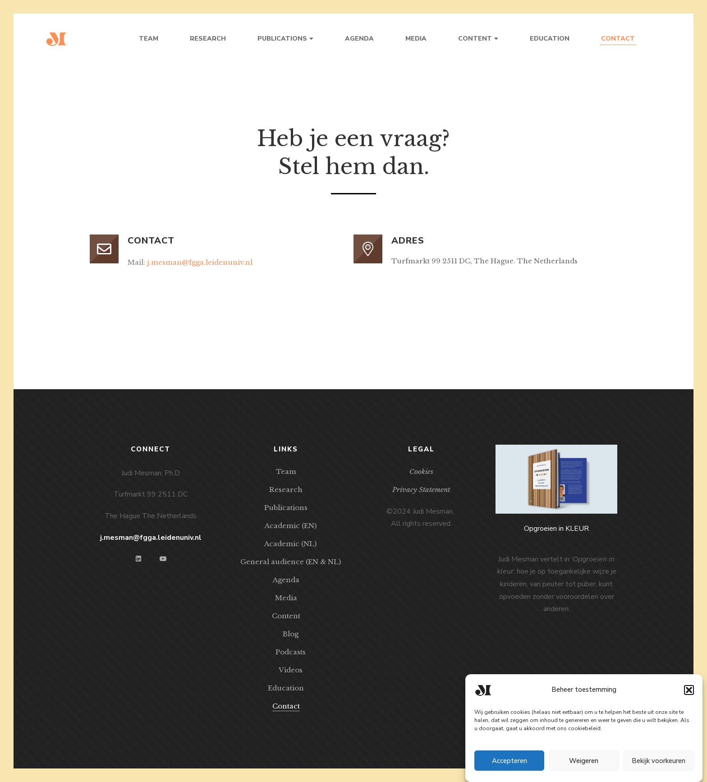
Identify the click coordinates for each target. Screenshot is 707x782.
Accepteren (509, 767)
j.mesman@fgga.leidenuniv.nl (199, 262)
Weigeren (583, 767)
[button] (688, 696)
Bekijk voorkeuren (658, 767)
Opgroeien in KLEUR (556, 529)
